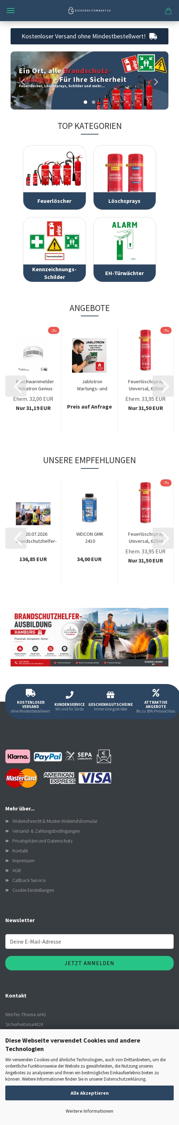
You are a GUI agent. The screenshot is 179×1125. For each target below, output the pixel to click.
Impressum (23, 860)
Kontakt (20, 850)
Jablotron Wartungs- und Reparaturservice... (92, 385)
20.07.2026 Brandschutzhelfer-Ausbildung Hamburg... (36, 538)
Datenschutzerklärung (124, 1079)
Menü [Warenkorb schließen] (10, 10)
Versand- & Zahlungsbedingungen (46, 831)
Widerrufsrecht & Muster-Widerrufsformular (54, 821)
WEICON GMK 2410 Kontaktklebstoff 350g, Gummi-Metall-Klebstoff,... (90, 538)
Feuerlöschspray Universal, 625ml (146, 385)
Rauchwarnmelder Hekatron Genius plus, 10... (35, 385)
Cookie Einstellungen (33, 890)
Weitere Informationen (89, 1111)
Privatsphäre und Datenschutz (42, 841)
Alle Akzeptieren (90, 1093)
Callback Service (29, 880)
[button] (21, 80)
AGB (16, 870)
